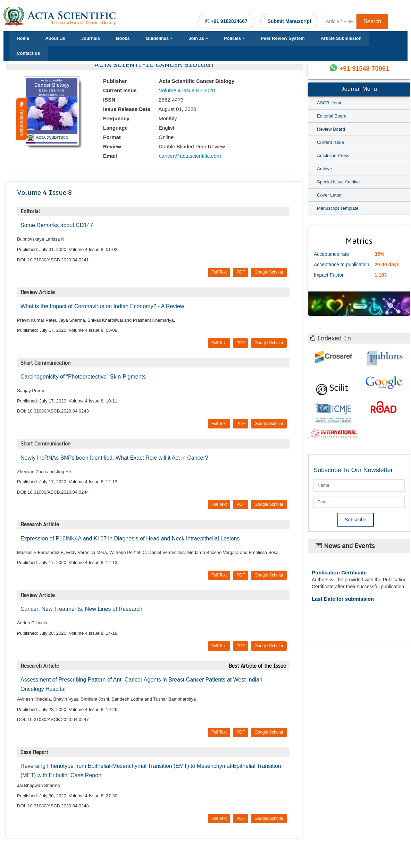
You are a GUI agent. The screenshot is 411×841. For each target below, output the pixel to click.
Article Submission (341, 38)
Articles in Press (333, 155)
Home (23, 38)
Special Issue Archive (338, 181)
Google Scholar (268, 272)
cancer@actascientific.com (189, 156)
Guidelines (159, 38)
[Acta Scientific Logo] (61, 16)
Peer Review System (282, 38)
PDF (240, 272)
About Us (55, 38)
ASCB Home (330, 102)
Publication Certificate (339, 572)
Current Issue (330, 142)
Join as (198, 38)
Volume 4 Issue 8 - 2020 (186, 90)
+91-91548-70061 (364, 68)
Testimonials (21, 119)
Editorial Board (331, 116)
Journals (90, 38)
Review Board (331, 129)
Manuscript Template (338, 208)
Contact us (28, 53)
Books (123, 38)
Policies (234, 38)
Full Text (219, 272)
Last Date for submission (343, 599)
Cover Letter (329, 195)
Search (372, 21)
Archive (324, 168)
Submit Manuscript (289, 21)
